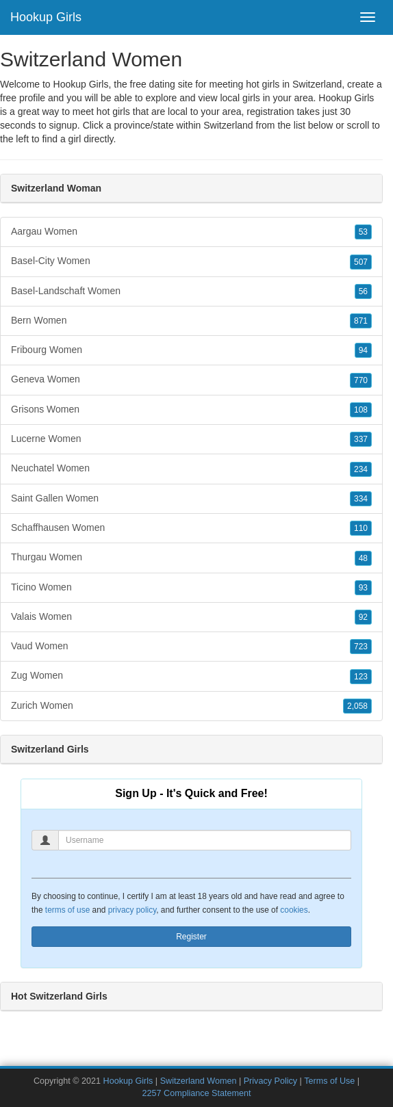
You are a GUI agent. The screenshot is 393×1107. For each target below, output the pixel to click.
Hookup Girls (45, 17)
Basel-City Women (191, 261)
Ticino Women (191, 587)
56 (363, 291)
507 (361, 262)
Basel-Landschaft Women (191, 291)
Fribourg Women (191, 350)
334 (361, 499)
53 (363, 232)
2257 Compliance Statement (196, 1093)
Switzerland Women (198, 1081)
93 (363, 587)
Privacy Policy (270, 1081)
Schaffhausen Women (191, 528)
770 (361, 380)
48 (363, 558)
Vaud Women (191, 646)
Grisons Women (191, 409)
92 (363, 617)
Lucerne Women (191, 439)
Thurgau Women (191, 557)
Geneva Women (191, 379)
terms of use (67, 910)
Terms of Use (329, 1081)
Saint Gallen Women (191, 498)
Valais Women (191, 617)
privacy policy (132, 910)
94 (363, 350)
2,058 (357, 706)
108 (361, 410)
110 (361, 528)
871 (361, 321)
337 (361, 439)
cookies (293, 910)
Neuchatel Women (191, 468)
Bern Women (191, 320)
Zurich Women (191, 706)
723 (361, 646)
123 (361, 676)
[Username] (204, 840)
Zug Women (191, 675)
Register (191, 936)
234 (361, 469)
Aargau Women (191, 231)
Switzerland (228, 125)
